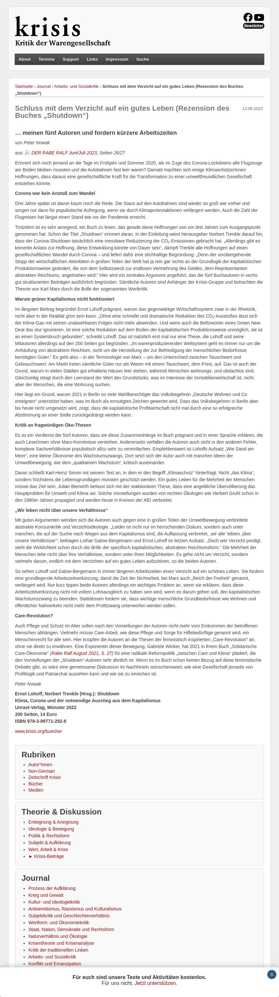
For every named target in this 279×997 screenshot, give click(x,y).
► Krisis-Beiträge (46, 856)
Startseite (24, 86)
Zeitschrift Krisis (44, 777)
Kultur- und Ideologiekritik (54, 902)
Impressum (117, 59)
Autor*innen (40, 764)
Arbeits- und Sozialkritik (76, 86)
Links (92, 59)
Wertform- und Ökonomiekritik (58, 922)
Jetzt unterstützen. (156, 983)
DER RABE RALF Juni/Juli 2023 (64, 152)
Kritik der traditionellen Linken (58, 950)
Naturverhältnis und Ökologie (57, 936)
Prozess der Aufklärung (52, 888)
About (25, 59)
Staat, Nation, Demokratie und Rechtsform (71, 929)
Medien (35, 790)
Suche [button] (142, 59)
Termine (47, 59)
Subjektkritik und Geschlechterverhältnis (69, 915)
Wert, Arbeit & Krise (48, 849)
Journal (44, 86)
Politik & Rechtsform (49, 835)
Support (71, 59)
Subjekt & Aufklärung (49, 842)
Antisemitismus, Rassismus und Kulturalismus (75, 908)
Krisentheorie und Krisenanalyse (61, 943)
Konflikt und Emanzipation (54, 963)
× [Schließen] (271, 974)
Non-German (41, 771)
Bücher (35, 783)
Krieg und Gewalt (45, 895)
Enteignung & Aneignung (53, 822)
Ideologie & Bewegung (51, 828)
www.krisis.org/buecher (38, 731)
